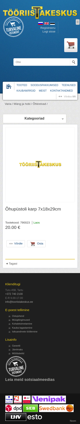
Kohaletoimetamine (22, 323)
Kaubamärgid (26, 90)
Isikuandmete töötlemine (25, 331)
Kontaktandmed (61, 90)
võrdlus (70, 96)
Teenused (69, 85)
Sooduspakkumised (44, 85)
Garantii (16, 345)
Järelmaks (17, 349)
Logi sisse (48, 31)
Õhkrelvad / (40, 103)
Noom (73, 421)
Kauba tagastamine (22, 327)
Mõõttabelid (18, 353)
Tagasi (13, 263)
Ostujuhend (18, 316)
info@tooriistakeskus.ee (19, 301)
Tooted (22, 85)
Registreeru (47, 27)
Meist (43, 90)
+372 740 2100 (14, 293)
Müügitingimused (21, 320)
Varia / (9, 103)
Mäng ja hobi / (23, 103)
